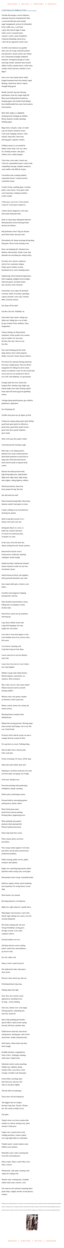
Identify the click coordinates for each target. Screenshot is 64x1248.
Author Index (25, 1241)
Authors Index (38, 4)
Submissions (51, 4)
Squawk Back (12, 4)
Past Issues (25, 4)
